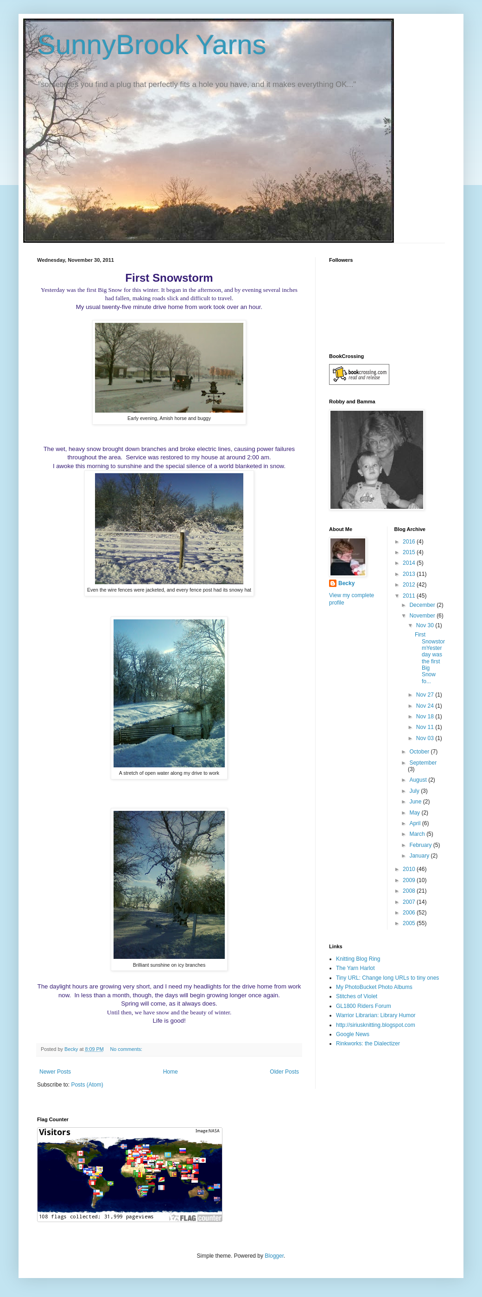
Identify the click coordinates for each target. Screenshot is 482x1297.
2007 (410, 902)
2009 (410, 880)
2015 (410, 552)
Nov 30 (425, 625)
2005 (410, 923)
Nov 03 (425, 738)
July (415, 791)
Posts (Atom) (87, 1084)
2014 (410, 563)
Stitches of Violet (356, 996)
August (418, 780)
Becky (346, 583)
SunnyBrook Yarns (151, 44)
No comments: (127, 1049)
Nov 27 (425, 695)
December (423, 605)
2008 (410, 891)
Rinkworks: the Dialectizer (368, 1043)
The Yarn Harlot (355, 968)
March (417, 834)
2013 (410, 574)
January (420, 855)
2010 (410, 869)
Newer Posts (55, 1071)
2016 (410, 541)
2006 (410, 912)
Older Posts (284, 1071)
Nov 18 (425, 716)
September (423, 763)
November (423, 615)
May (415, 812)
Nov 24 (425, 706)
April (415, 823)
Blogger (274, 1256)
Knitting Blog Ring (358, 959)
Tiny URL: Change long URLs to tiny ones (387, 978)
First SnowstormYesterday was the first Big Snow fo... (430, 658)
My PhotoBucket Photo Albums (374, 987)
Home (170, 1071)
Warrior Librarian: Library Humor (376, 1015)
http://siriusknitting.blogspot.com (375, 1025)
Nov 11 (425, 727)
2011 (410, 596)
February (421, 845)
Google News (352, 1034)
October (420, 751)
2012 (410, 584)
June (416, 801)
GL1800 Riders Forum (363, 1006)
